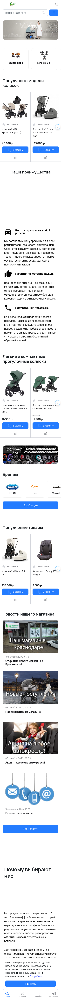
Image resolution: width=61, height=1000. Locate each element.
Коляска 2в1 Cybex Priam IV (15, 573)
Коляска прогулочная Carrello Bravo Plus (44, 406)
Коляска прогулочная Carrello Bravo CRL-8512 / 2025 (15, 408)
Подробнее (36, 976)
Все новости (30, 829)
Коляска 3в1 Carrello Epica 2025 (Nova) (12, 130)
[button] (53, 12)
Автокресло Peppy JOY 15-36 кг (44, 573)
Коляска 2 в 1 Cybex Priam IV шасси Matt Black (43, 132)
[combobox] (25, 12)
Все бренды (30, 505)
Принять (30, 984)
